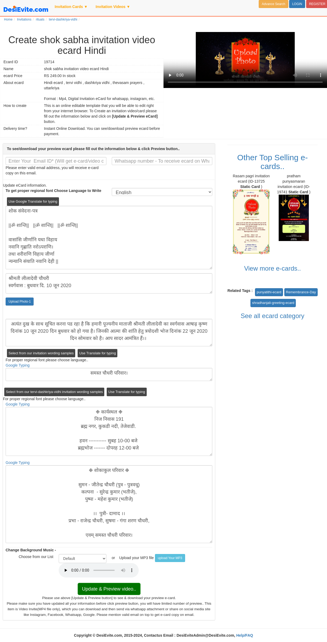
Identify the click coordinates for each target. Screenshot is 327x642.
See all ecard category (272, 315)
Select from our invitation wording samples (41, 353)
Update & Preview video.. (109, 589)
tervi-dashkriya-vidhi (63, 19)
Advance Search (273, 4)
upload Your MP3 (170, 558)
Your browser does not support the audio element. (99, 570)
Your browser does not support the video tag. (245, 60)
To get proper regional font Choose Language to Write (53, 190)
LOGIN (297, 4)
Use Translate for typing (97, 353)
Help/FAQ (244, 635)
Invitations (24, 19)
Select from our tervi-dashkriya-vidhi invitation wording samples (54, 392)
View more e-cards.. (272, 268)
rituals (40, 19)
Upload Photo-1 (20, 301)
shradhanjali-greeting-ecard (273, 303)
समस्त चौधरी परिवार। (109, 374)
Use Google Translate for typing (33, 201)
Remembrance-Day (301, 292)
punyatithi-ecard (269, 292)
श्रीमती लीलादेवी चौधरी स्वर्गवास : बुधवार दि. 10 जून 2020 (109, 283)
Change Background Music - (31, 550)
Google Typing (18, 365)
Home (8, 19)
